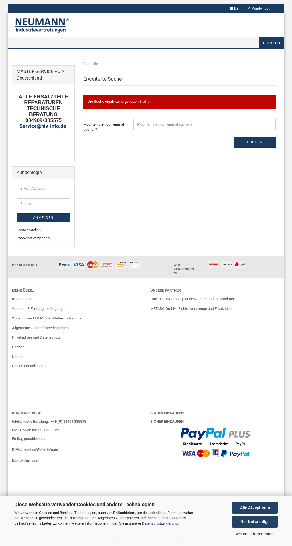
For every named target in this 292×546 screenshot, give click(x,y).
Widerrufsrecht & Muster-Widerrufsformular (47, 318)
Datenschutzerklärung (160, 523)
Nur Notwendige (255, 521)
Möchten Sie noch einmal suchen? (103, 127)
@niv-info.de (47, 450)
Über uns (271, 43)
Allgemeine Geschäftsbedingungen (40, 328)
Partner (18, 347)
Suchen (255, 142)
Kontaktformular (25, 460)
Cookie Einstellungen (29, 366)
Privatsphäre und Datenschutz (36, 337)
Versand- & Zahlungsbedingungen (39, 308)
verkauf (30, 450)
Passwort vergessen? (34, 238)
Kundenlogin (259, 9)
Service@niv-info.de (43, 126)
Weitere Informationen (255, 534)
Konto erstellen (29, 230)
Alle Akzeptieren (255, 507)
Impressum (21, 299)
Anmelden (43, 218)
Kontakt (18, 357)
